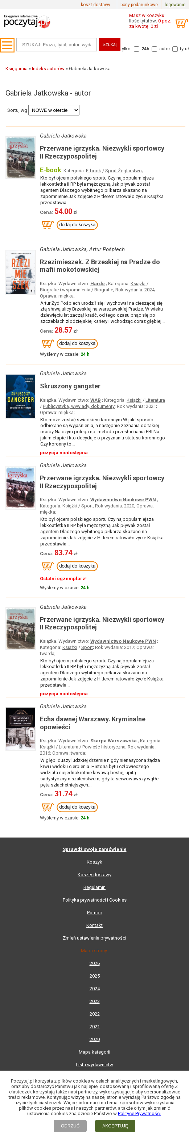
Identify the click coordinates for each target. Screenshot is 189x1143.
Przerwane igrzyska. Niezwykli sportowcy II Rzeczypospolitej (102, 152)
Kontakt (94, 925)
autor (164, 48)
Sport (87, 506)
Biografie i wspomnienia (65, 289)
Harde (97, 283)
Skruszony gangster (70, 386)
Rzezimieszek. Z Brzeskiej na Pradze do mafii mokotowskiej (100, 266)
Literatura (155, 400)
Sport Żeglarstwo (123, 170)
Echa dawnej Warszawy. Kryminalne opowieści (92, 723)
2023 (95, 1001)
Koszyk (94, 862)
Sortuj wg (17, 110)
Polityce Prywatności (139, 1113)
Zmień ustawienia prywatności (94, 938)
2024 (95, 988)
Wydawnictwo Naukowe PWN (123, 499)
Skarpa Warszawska (113, 740)
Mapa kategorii (94, 1052)
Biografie (103, 289)
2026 (95, 963)
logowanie (175, 4)
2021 (95, 1026)
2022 (95, 1014)
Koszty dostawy (94, 874)
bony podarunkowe (139, 4)
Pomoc (94, 912)
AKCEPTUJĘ (115, 1126)
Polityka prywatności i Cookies (95, 900)
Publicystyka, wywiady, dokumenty (79, 406)
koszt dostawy (95, 4)
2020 (95, 1039)
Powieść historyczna (104, 747)
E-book (93, 170)
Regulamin (94, 887)
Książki (138, 283)
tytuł (184, 48)
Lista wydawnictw (94, 1064)
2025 (95, 976)
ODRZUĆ (70, 1126)
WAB (95, 400)
